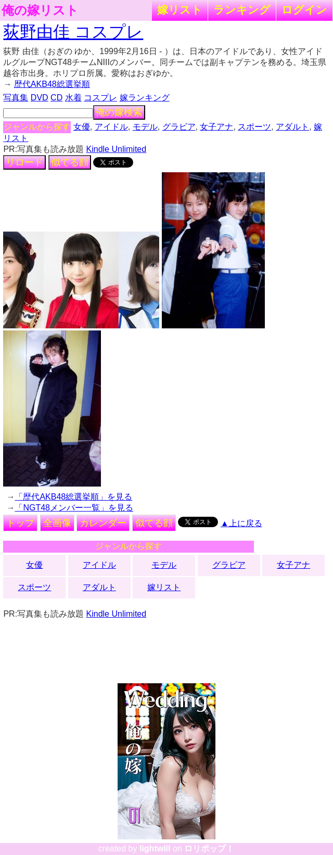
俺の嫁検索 (119, 112)
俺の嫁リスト (40, 10)
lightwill (155, 848)
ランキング (242, 10)
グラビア (179, 126)
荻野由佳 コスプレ (73, 31)
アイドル (111, 126)
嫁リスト (179, 10)
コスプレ (100, 97)
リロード (24, 162)
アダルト (292, 126)
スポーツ (254, 126)
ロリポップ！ (209, 848)
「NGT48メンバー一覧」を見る (74, 507)
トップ (20, 523)
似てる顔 (69, 162)
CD (56, 97)
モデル (145, 126)
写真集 (15, 97)
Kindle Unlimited (116, 149)
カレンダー (103, 523)
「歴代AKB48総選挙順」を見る (73, 496)
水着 (73, 97)
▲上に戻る (241, 523)
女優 (81, 126)
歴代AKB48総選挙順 (52, 84)
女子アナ (216, 126)
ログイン (304, 10)
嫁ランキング (145, 97)
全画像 (57, 523)
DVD (39, 97)
